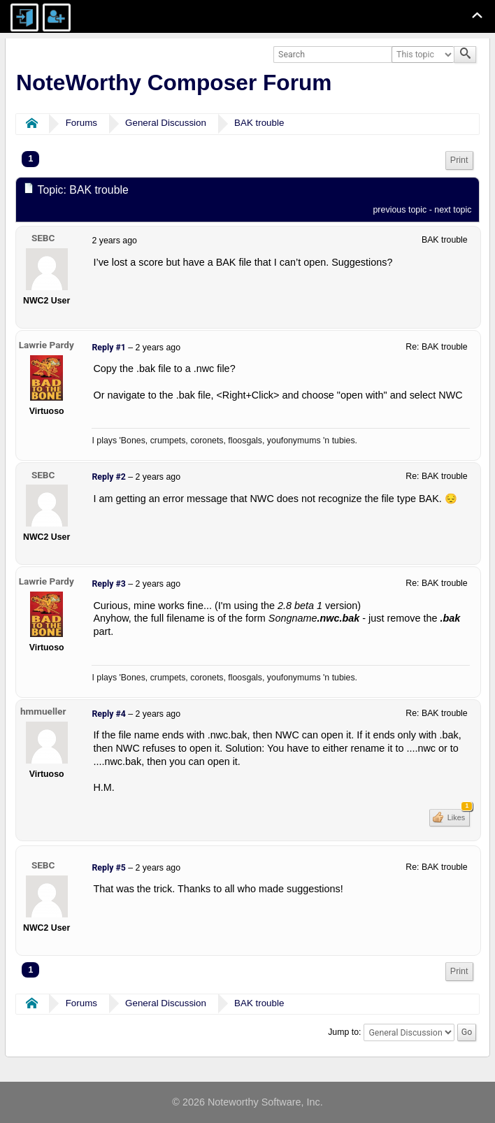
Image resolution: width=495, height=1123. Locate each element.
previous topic (399, 210)
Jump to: (344, 1032)
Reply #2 (108, 477)
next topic (452, 210)
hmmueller (43, 711)
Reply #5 (108, 868)
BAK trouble (259, 122)
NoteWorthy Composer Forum (173, 82)
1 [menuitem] (30, 159)
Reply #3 (108, 584)
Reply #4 (108, 714)
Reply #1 (108, 347)
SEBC (43, 237)
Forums (81, 122)
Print (459, 160)
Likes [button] (457, 815)
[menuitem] (459, 160)
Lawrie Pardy (46, 344)
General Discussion (165, 122)
